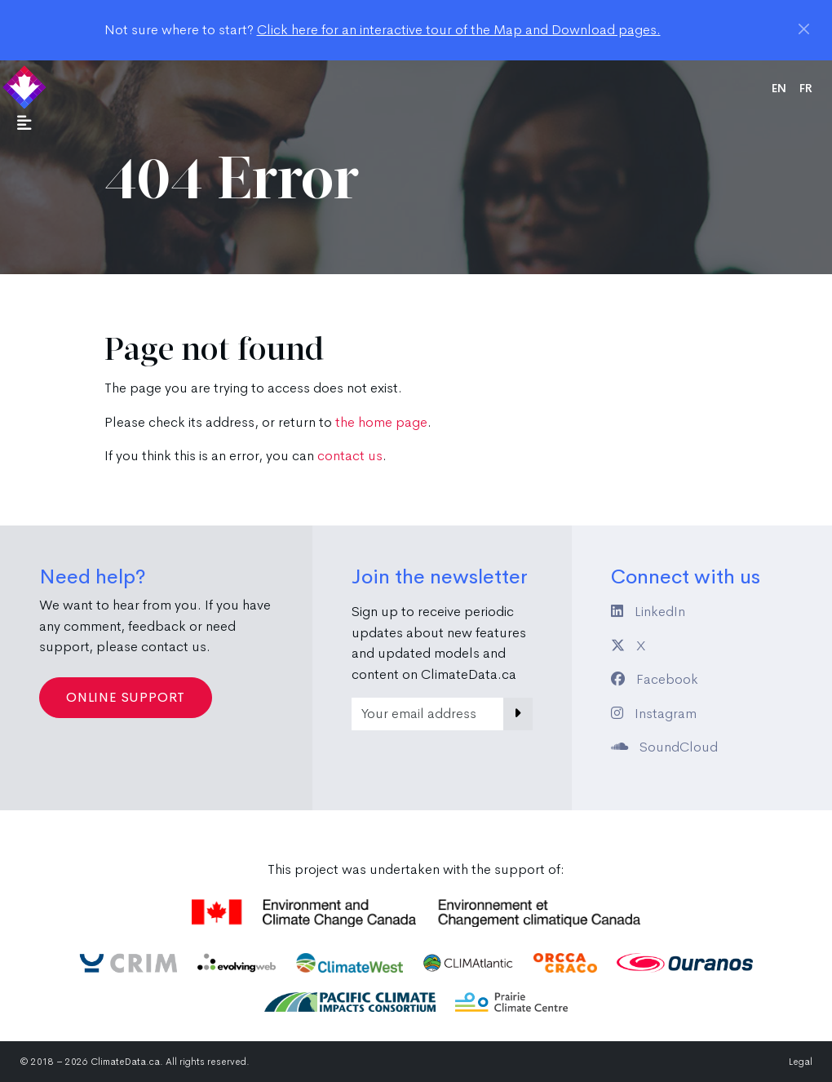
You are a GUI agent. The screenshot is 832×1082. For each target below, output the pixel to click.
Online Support (125, 697)
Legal (800, 1061)
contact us (350, 455)
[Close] (803, 29)
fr (805, 88)
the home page (381, 422)
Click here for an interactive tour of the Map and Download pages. (459, 29)
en (779, 88)
